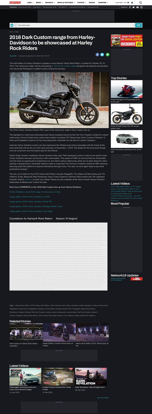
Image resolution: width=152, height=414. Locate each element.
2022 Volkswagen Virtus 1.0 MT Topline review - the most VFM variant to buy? (126, 187)
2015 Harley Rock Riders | (41, 305)
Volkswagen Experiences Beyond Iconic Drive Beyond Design (23, 388)
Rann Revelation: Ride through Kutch (90, 387)
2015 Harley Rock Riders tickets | (51, 315)
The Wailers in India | (72, 315)
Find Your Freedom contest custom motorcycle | (49, 312)
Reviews (50, 3)
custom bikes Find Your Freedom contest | (82, 312)
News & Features (66, 3)
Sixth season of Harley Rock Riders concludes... (23, 344)
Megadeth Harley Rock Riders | (84, 309)
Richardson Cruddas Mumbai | (21, 312)
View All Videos (103, 398)
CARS (30, 3)
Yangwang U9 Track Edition (77, 7)
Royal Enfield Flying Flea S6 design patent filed (125, 127)
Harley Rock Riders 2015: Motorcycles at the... (92, 344)
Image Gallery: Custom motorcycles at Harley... (58, 344)
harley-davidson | (86, 305)
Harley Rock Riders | (23, 305)
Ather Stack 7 (37, 7)
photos (81, 3)
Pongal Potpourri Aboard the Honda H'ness (56, 388)
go (138, 25)
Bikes (39, 3)
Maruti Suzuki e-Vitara (24, 7)
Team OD (13, 56)
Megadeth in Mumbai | (36, 309)
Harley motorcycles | (101, 305)
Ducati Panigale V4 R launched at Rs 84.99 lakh (125, 100)
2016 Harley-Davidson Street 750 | (59, 309)
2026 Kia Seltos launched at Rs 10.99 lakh (126, 150)
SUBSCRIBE (118, 2)
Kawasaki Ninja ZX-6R (49, 7)
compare (103, 3)
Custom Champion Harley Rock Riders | (24, 315)
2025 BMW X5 (62, 7)
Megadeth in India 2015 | (19, 309)
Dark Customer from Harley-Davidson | (65, 305)
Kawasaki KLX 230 (93, 7)
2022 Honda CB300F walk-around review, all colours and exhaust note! (126, 192)
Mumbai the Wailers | (88, 315)
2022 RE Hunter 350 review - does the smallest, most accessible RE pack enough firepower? (126, 198)
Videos (92, 3)
